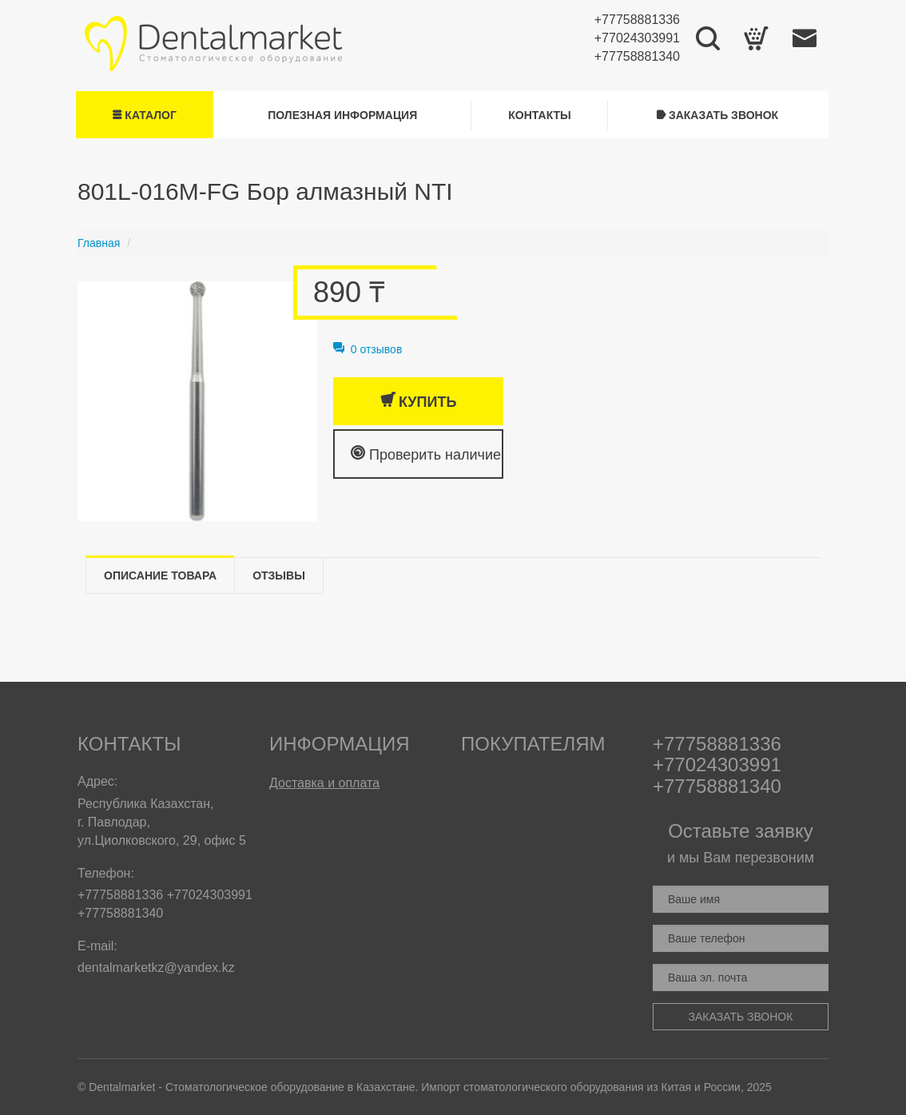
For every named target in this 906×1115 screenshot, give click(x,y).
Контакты (539, 115)
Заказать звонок (717, 115)
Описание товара (160, 575)
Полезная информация (342, 115)
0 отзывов (367, 349)
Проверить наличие (426, 453)
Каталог (144, 115)
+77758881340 (637, 56)
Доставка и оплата (324, 783)
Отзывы (278, 575)
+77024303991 (637, 38)
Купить (418, 401)
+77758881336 (637, 19)
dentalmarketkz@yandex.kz (156, 967)
